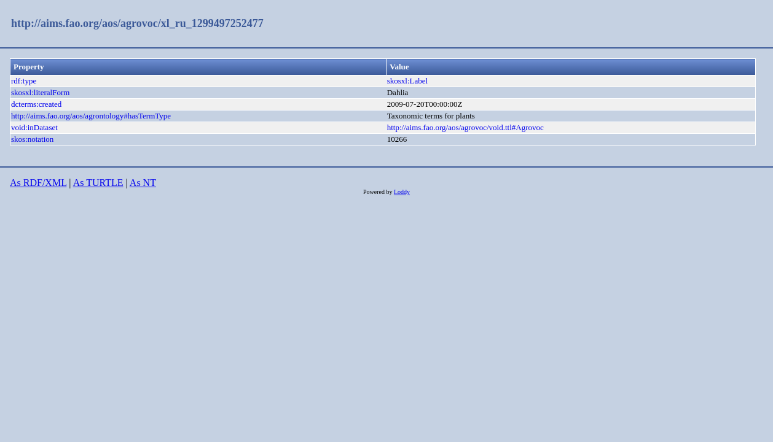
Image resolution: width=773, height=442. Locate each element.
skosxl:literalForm (40, 92)
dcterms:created (36, 104)
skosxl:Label (407, 80)
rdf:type (23, 80)
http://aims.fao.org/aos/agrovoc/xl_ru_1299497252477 (137, 23)
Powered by (378, 191)
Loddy (402, 191)
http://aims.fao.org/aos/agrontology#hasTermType (91, 115)
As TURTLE (98, 182)
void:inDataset (34, 127)
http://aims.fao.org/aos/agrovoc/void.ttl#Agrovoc (465, 127)
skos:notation (32, 139)
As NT (143, 182)
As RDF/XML (38, 182)
